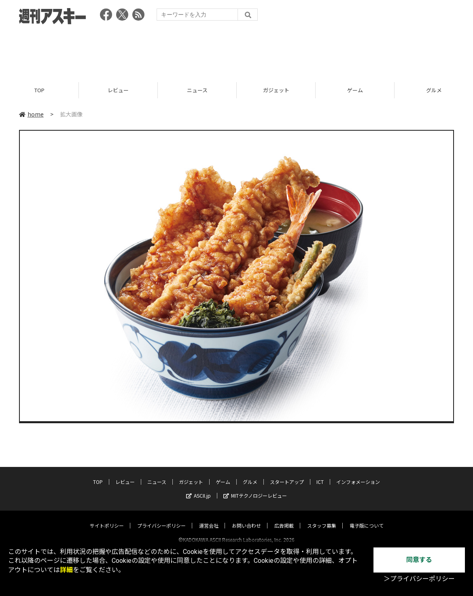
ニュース (197, 90)
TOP (39, 90)
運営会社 (208, 518)
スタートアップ (287, 474)
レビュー (118, 90)
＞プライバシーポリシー (419, 579)
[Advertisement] (236, 50)
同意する (419, 560)
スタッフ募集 (321, 518)
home (31, 114)
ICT (320, 474)
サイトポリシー (107, 518)
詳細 (66, 570)
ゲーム (355, 90)
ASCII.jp (198, 488)
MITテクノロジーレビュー (255, 488)
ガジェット (276, 90)
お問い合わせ (246, 518)
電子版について (367, 518)
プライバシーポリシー (161, 518)
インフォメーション (358, 474)
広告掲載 (284, 518)
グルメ (250, 474)
